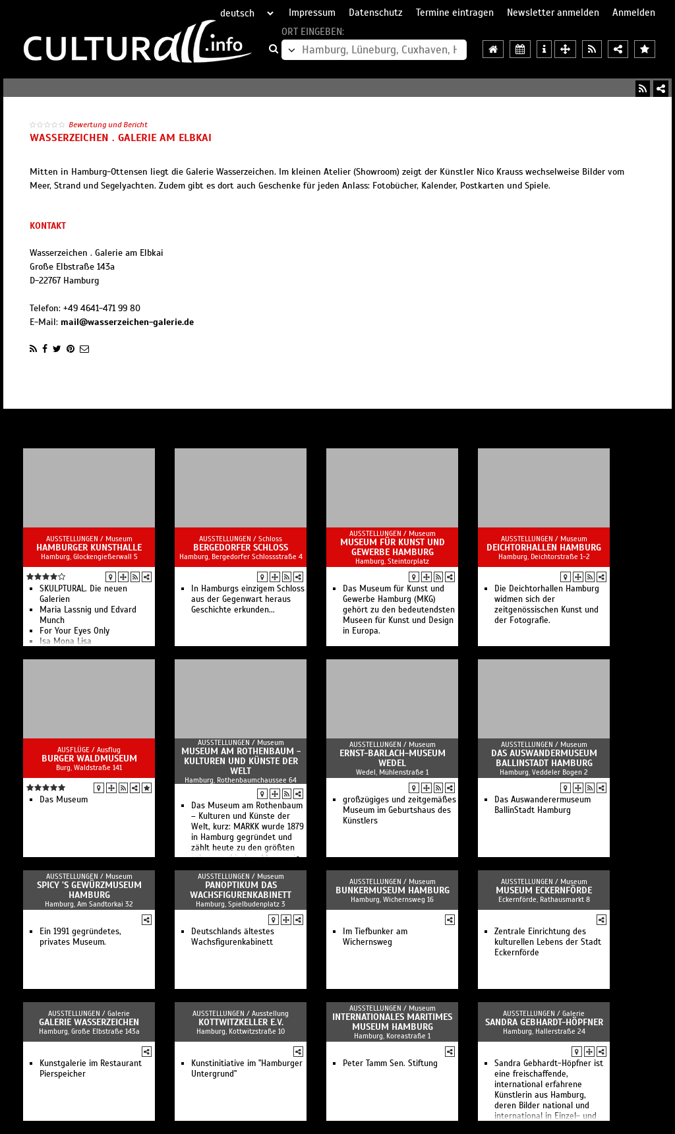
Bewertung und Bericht (108, 124)
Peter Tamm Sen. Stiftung (390, 1063)
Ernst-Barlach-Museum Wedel (392, 758)
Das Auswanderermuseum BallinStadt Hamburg (542, 805)
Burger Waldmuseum (89, 758)
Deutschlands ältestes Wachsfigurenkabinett (232, 936)
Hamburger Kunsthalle (89, 547)
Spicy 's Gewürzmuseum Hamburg (89, 890)
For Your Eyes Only (74, 631)
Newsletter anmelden (553, 12)
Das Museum (64, 799)
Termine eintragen (455, 12)
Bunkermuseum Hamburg (393, 890)
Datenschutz (376, 12)
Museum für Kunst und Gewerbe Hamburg (392, 547)
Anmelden (633, 12)
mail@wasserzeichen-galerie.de (127, 322)
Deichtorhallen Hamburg (543, 547)
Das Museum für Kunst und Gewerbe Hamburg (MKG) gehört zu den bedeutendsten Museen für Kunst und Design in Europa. (399, 609)
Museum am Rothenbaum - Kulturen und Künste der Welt (241, 761)
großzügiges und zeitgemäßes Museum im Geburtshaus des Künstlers (399, 810)
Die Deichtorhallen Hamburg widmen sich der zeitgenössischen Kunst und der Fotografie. (546, 604)
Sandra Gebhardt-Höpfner (544, 1022)
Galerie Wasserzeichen (89, 1022)
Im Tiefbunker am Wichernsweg (375, 936)
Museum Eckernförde (544, 890)
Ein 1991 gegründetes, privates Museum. (80, 936)
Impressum (312, 12)
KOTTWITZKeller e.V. (240, 1022)
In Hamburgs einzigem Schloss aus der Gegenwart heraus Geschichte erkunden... (248, 599)
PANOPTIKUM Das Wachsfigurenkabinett (240, 890)
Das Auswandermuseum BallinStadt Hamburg (544, 758)
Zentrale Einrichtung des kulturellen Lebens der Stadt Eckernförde (547, 942)
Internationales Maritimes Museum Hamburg (392, 1022)
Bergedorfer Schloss (240, 547)
